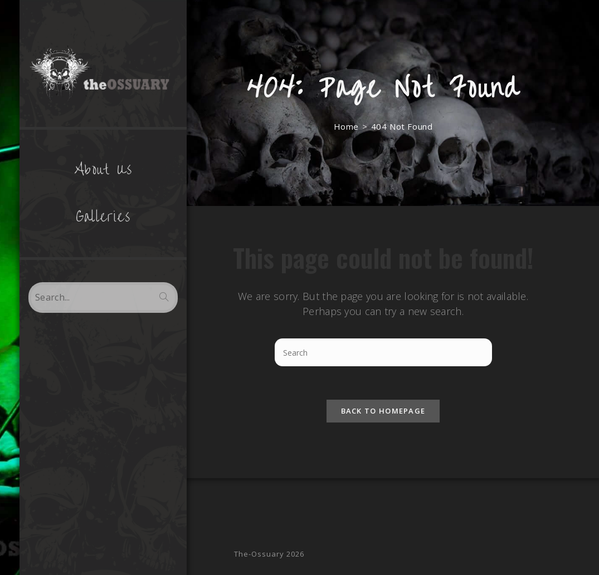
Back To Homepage (383, 411)
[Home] (346, 126)
